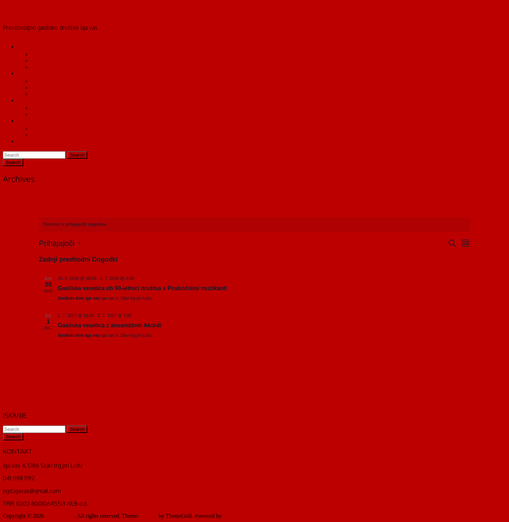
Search (77, 155)
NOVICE (41, 108)
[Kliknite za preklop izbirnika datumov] (60, 243)
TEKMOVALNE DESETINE (64, 61)
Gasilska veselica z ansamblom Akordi (110, 325)
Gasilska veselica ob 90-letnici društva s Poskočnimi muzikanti (142, 288)
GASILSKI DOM (51, 81)
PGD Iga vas (20, 14)
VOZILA (41, 87)
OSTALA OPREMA (54, 94)
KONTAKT (30, 141)
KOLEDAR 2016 (51, 135)
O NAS (25, 46)
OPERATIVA (32, 73)
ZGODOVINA (48, 67)
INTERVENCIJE (50, 114)
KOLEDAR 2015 (51, 128)
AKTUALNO (32, 100)
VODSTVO (44, 54)
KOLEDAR (30, 121)
